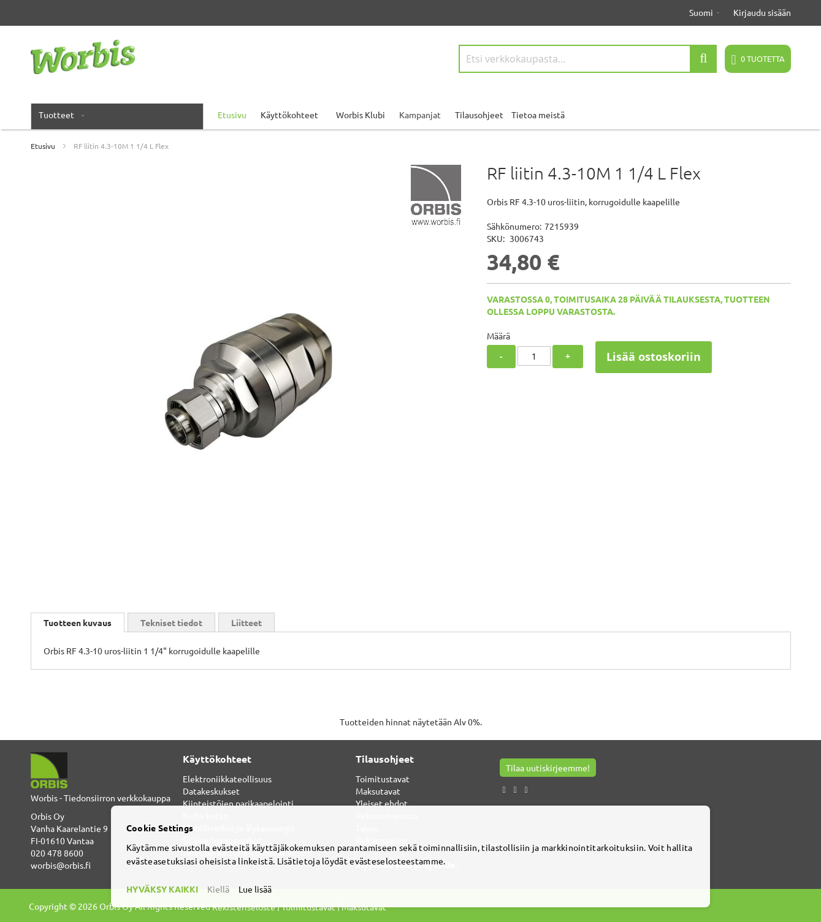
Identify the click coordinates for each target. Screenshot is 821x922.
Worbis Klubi (360, 114)
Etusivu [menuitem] (232, 114)
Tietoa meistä (538, 114)
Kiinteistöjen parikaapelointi (238, 803)
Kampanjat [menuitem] (420, 114)
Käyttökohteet (289, 114)
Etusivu (43, 146)
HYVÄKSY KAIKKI (162, 888)
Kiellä (218, 888)
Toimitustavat (383, 778)
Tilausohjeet (479, 114)
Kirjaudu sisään (762, 12)
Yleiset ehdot (382, 803)
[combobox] (588, 59)
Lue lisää (255, 888)
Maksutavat (378, 790)
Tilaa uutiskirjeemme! (548, 767)
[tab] (77, 622)
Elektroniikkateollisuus (227, 778)
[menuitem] (58, 114)
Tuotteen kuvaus (78, 622)
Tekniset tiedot (171, 622)
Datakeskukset (211, 790)
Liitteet (246, 622)
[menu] (411, 114)
